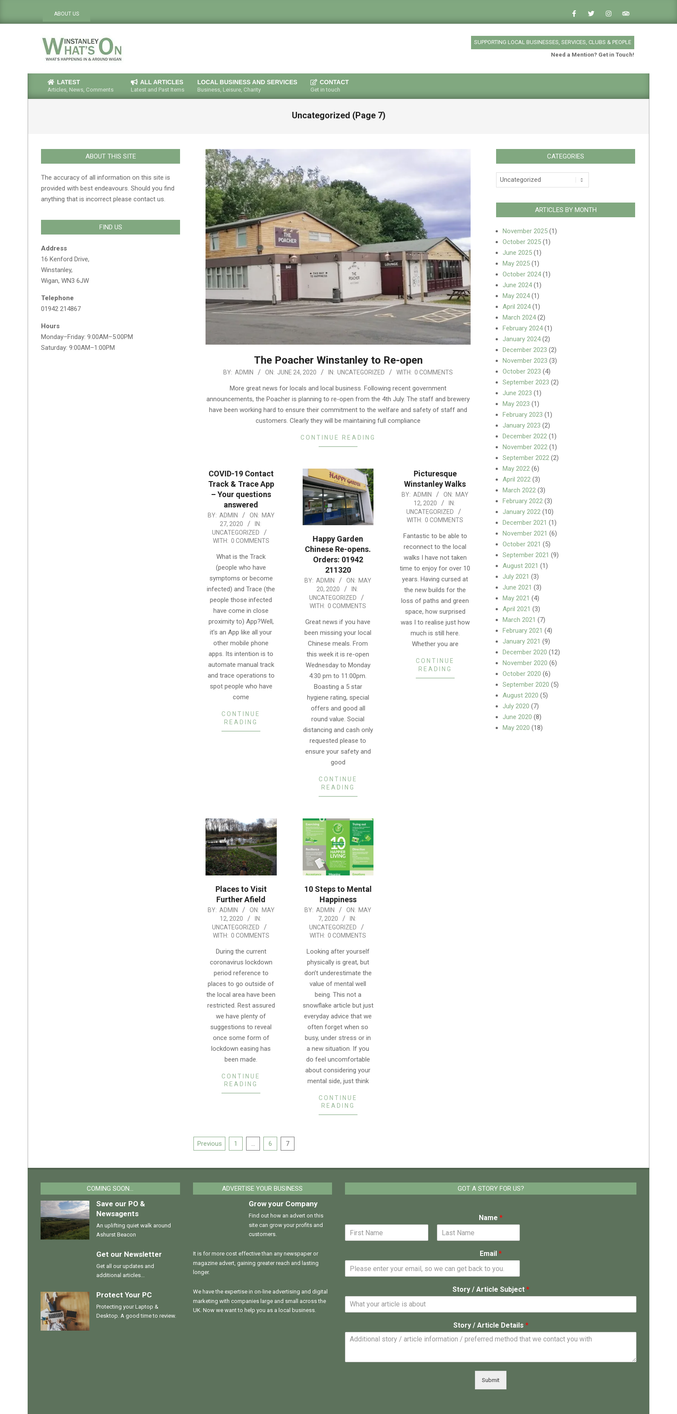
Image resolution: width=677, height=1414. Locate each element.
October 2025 (522, 242)
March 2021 (519, 620)
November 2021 (525, 533)
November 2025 (525, 231)
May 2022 (516, 468)
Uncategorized (361, 372)
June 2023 (517, 393)
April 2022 (517, 479)
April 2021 (517, 609)
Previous (209, 1144)
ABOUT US (66, 14)
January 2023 (522, 425)
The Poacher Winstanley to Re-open (338, 360)
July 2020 (516, 706)
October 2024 (522, 274)
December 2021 (525, 522)
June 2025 (517, 253)
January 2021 (522, 641)
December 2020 (525, 652)
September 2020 (526, 684)
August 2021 (520, 566)
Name (491, 1218)
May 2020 (516, 728)
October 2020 (522, 674)
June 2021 (517, 587)
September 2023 (526, 382)
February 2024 (523, 328)
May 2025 (516, 263)
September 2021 (526, 555)
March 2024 (519, 317)
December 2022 (525, 436)
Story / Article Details (490, 1325)
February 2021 (523, 630)
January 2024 (522, 339)
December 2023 (525, 350)
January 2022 (522, 512)
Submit (491, 1380)
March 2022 (519, 490)
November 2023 (525, 361)
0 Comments (433, 372)
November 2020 (525, 663)
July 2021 (516, 576)
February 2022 (523, 501)
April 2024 (517, 307)
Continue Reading (338, 437)
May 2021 (516, 598)
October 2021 (522, 544)
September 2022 (526, 458)
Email (491, 1253)
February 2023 (523, 414)
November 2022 (525, 447)
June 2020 (517, 717)
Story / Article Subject (490, 1289)
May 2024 (516, 296)
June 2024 (517, 285)
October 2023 (522, 371)
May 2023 (516, 404)
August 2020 (520, 695)
